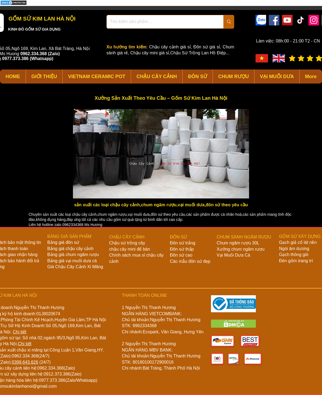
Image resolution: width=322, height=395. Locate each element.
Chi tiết (19, 332)
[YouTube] (287, 20)
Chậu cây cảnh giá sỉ (170, 47)
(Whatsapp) (41, 58)
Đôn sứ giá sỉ (206, 47)
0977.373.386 (52, 380)
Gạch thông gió (293, 254)
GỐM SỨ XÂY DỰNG (300, 236)
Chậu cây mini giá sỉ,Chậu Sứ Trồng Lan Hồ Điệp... (179, 53)
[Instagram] (313, 20)
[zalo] (261, 20)
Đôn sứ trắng (182, 243)
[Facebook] (274, 20)
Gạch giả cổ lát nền (298, 242)
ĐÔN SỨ (178, 237)
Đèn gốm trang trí (296, 260)
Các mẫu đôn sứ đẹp (190, 261)
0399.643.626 (25, 362)
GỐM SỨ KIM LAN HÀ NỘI (41, 19)
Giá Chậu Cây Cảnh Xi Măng (75, 266)
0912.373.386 (57, 374)
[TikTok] (300, 20)
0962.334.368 (25, 356)
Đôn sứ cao (181, 255)
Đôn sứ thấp (182, 249)
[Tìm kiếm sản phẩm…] (161, 21)
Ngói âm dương (294, 248)
